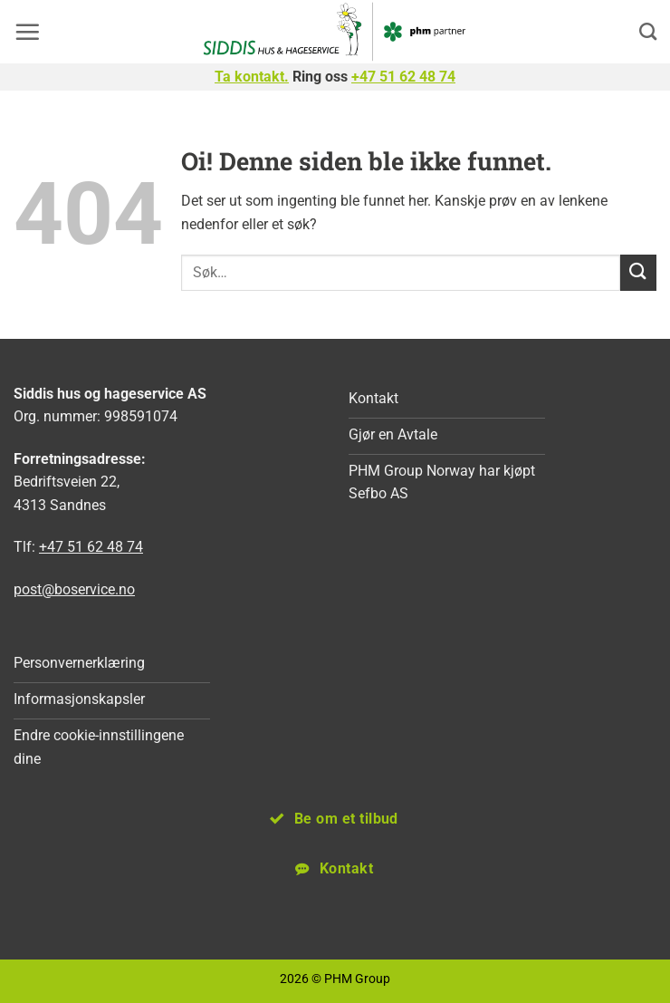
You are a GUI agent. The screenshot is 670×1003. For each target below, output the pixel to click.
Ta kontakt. (252, 76)
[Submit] (638, 272)
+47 (403, 76)
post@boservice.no (74, 589)
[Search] (647, 31)
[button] (27, 31)
